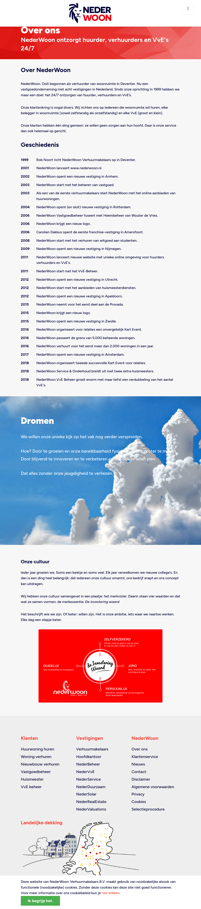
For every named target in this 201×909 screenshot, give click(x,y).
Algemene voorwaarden (152, 786)
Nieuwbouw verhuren (40, 764)
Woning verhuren (36, 756)
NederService (88, 779)
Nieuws (138, 764)
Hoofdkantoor (88, 756)
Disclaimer (140, 779)
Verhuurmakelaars (92, 749)
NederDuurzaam (90, 786)
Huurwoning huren (37, 749)
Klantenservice (144, 756)
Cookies (138, 801)
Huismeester (32, 779)
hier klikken (110, 893)
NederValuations (91, 809)
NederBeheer (88, 764)
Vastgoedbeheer (36, 771)
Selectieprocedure (148, 809)
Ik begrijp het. (40, 900)
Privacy (138, 794)
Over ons (139, 749)
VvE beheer (31, 786)
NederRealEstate (91, 801)
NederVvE (85, 771)
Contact (138, 771)
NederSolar (86, 794)
